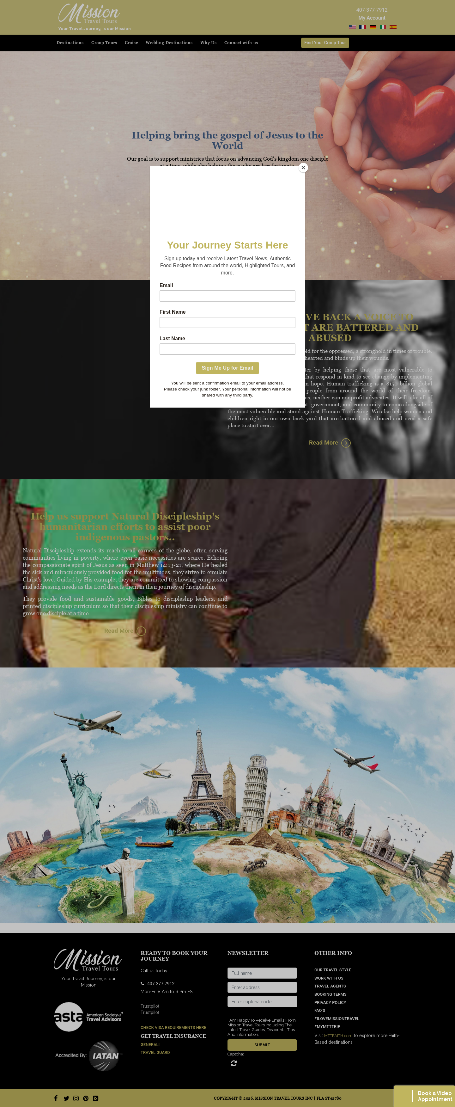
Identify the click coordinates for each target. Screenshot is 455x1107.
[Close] (303, 167)
